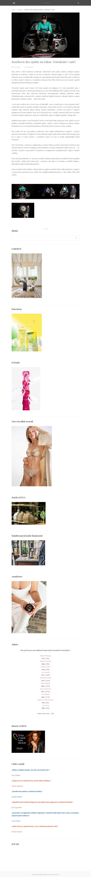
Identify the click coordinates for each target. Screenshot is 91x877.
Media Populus (54, 873)
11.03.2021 (16, 67)
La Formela (46, 672)
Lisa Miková (45, 694)
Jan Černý (45, 705)
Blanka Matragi (45, 656)
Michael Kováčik (45, 677)
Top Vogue (45, 3)
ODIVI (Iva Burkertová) (45, 699)
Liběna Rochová (45, 661)
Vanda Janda (45, 666)
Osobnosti (20, 10)
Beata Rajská (45, 683)
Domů (13, 10)
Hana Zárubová (45, 688)
